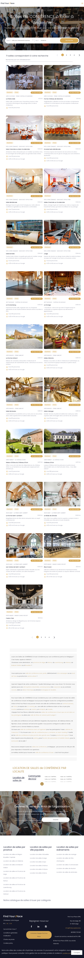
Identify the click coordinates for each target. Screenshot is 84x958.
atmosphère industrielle (31, 687)
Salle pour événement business (21, 40)
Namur (50, 662)
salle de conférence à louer (44, 752)
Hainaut (68, 662)
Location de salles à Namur (39, 866)
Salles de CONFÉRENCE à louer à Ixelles (51, 784)
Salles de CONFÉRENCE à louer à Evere (51, 776)
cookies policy (67, 953)
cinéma (34, 709)
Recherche (69, 40)
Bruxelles (28, 665)
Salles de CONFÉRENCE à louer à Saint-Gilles (67, 776)
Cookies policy (8, 943)
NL (7, 923)
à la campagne (62, 673)
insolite (13, 709)
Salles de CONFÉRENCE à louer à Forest (51, 779)
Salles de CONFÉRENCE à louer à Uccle (67, 784)
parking (36, 738)
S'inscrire (55, 820)
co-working (30, 706)
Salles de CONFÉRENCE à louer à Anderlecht (36, 783)
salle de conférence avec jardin (36, 673)
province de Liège (39, 662)
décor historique (28, 690)
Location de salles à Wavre (39, 869)
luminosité (15, 741)
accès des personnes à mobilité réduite (56, 738)
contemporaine (45, 687)
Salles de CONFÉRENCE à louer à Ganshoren (51, 781)
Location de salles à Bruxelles (39, 854)
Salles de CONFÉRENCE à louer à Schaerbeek (67, 781)
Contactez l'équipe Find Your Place (38, 934)
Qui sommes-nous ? (10, 929)
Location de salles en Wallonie (13, 861)
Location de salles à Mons (38, 873)
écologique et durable (48, 690)
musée (50, 709)
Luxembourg (59, 662)
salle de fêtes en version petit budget (42, 715)
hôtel (15, 706)
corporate (57, 687)
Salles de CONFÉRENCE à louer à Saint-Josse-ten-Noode (67, 779)
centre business (68, 703)
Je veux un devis (36, 92)
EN (11, 923)
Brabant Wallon (16, 665)
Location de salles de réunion (66, 868)
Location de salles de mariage (66, 854)
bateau (26, 709)
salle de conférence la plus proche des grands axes (32, 735)
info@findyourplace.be (73, 928)
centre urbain (31, 676)
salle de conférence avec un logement (33, 729)
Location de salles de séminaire (67, 872)
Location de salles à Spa (38, 862)
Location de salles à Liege (38, 858)
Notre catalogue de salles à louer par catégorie (27, 900)
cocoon (13, 690)
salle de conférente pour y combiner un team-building (49, 732)
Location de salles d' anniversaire (67, 865)
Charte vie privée (8, 939)
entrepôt (42, 709)
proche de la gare (62, 735)
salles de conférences (39, 747)
